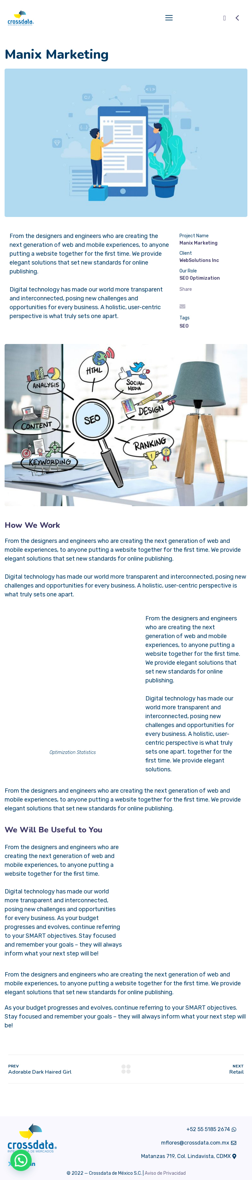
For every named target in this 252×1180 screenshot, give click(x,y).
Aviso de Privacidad (165, 1173)
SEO (184, 326)
